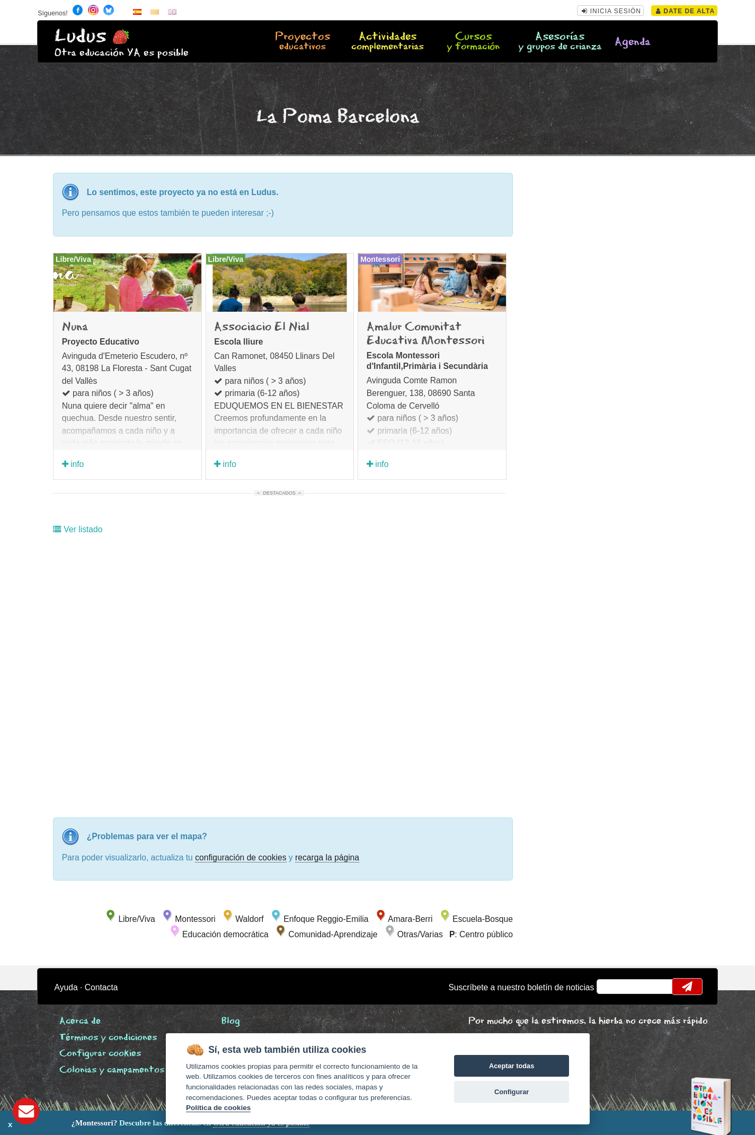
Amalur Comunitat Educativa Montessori (425, 334)
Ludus (80, 36)
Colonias (111, 1070)
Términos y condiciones (108, 1038)
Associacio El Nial (261, 327)
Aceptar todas (511, 1066)
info (73, 464)
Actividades (388, 42)
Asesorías (559, 42)
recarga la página (327, 857)
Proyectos (302, 42)
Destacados (279, 493)
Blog (230, 1021)
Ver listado (77, 529)
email (611, 986)
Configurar (511, 1092)
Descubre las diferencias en (124, 1123)
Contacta (101, 987)
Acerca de (80, 1021)
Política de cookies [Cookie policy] (218, 1108)
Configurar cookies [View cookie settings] (100, 1054)
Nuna (75, 327)
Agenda (633, 42)
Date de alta (685, 11)
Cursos (473, 42)
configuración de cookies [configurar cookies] (240, 857)
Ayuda (66, 987)
